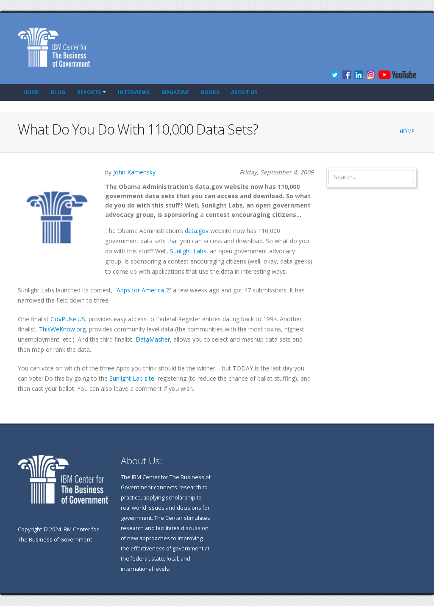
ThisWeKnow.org (62, 329)
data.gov (197, 231)
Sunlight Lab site (131, 378)
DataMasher (153, 339)
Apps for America (140, 290)
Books (210, 92)
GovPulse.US (67, 319)
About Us (244, 92)
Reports (89, 92)
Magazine (175, 92)
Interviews (134, 92)
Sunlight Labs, (189, 251)
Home (31, 92)
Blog (58, 92)
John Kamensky (134, 172)
